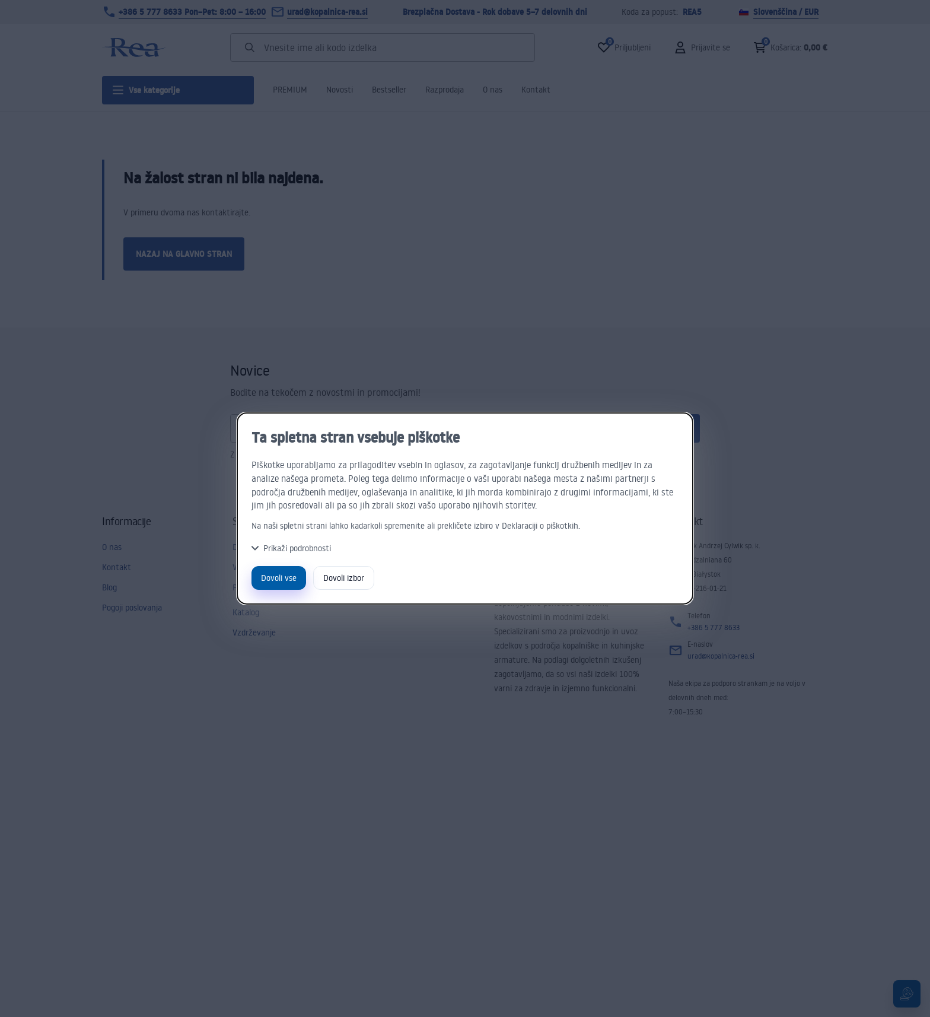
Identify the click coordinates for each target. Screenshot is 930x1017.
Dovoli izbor (343, 577)
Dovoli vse (279, 577)
